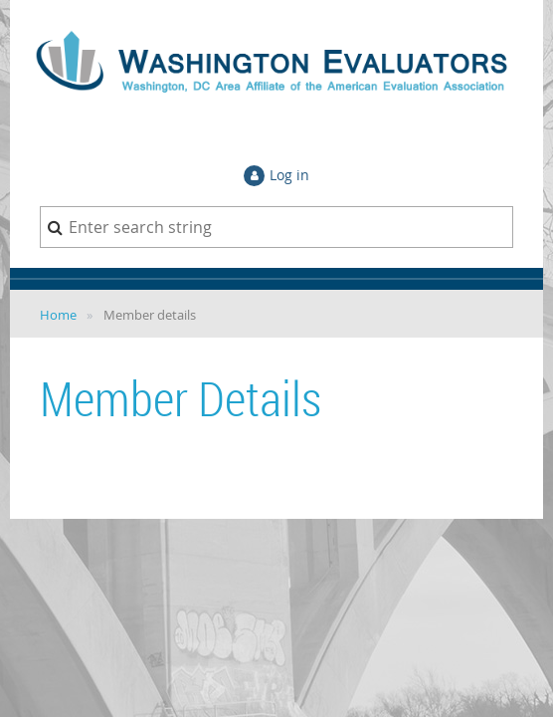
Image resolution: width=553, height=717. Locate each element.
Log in (289, 174)
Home (58, 315)
